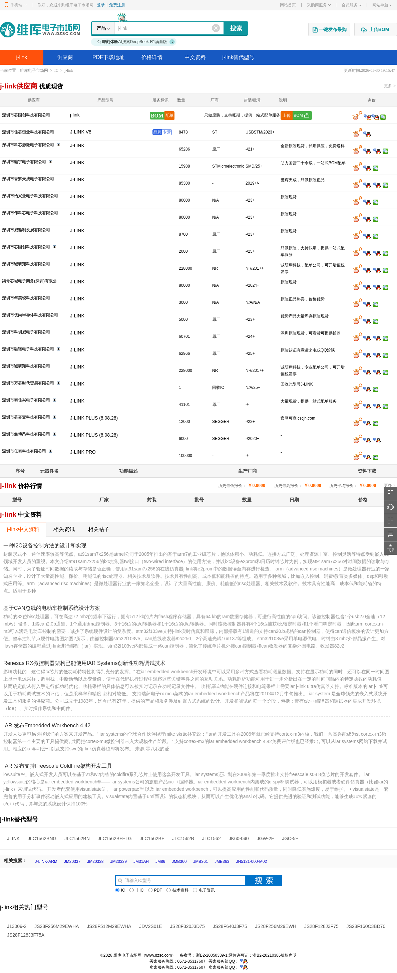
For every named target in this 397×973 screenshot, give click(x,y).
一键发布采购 (329, 29)
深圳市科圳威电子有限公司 (26, 332)
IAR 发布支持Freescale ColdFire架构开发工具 (57, 766)
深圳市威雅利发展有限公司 (26, 230)
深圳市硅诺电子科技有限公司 (28, 349)
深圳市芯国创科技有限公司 (26, 115)
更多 (390, 85)
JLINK (13, 838)
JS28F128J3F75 (321, 926)
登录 (101, 5)
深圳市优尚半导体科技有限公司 (30, 315)
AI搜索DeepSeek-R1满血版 (136, 42)
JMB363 (222, 861)
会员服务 (351, 5)
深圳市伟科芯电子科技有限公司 (30, 213)
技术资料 (177, 890)
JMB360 (179, 861)
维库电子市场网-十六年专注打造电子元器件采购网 (40, 29)
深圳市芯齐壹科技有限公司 (26, 417)
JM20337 (72, 861)
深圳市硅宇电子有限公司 (24, 162)
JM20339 (118, 861)
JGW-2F (265, 838)
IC (56, 70)
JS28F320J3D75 (187, 926)
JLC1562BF (152, 838)
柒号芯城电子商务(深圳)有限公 (29, 281)
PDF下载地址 (108, 57)
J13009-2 (16, 926)
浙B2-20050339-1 (212, 955)
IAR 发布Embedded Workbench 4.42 (46, 725)
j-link (21, 57)
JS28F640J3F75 (230, 926)
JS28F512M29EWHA (109, 926)
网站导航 (382, 5)
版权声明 (289, 955)
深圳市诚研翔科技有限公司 (26, 264)
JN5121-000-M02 (251, 861)
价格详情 (151, 57)
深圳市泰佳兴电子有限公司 (26, 400)
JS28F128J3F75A (25, 935)
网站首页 (288, 5)
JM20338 (95, 861)
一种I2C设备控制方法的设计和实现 (44, 545)
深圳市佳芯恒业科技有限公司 (28, 132)
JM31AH (141, 861)
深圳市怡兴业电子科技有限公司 (30, 196)
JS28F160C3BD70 (366, 926)
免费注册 (117, 5)
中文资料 (195, 57)
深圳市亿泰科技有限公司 (24, 451)
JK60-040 (239, 838)
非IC (136, 890)
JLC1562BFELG (115, 838)
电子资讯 (204, 890)
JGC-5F (290, 838)
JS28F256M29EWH (275, 926)
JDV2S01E (150, 926)
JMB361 (200, 861)
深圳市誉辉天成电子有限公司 (28, 179)
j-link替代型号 (239, 57)
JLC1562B (183, 838)
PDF (155, 890)
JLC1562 (211, 838)
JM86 (160, 861)
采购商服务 (319, 5)
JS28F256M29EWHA (56, 926)
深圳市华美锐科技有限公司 (26, 298)
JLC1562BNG (42, 838)
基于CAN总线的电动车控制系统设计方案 (51, 608)
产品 (101, 28)
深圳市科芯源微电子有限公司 (28, 145)
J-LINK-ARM (46, 861)
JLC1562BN (77, 838)
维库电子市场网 (34, 70)
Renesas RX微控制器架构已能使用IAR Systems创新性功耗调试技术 (84, 663)
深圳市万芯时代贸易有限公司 (28, 383)
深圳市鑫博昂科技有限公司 (26, 434)
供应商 (65, 57)
